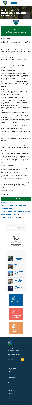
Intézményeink (10, 369)
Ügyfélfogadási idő (20, 351)
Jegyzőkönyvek (10, 373)
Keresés (10, 225)
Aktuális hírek (11, 252)
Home (2, 7)
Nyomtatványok (11, 385)
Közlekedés (10, 398)
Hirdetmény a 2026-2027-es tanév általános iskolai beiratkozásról (18, 280)
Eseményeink (10, 393)
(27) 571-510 (13, 351)
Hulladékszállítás (11, 381)
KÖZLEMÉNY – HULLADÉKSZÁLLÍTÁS (18, 287)
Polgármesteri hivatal (12, 368)
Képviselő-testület (11, 371)
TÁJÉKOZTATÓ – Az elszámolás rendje (10, 217)
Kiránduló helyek (11, 396)
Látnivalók (9, 395)
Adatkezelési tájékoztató (12, 354)
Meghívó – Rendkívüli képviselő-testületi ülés (18, 272)
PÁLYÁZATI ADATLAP (6, 202)
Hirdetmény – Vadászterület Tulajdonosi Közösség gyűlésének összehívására (18, 257)
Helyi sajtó (10, 382)
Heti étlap (9, 384)
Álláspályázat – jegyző (17, 265)
